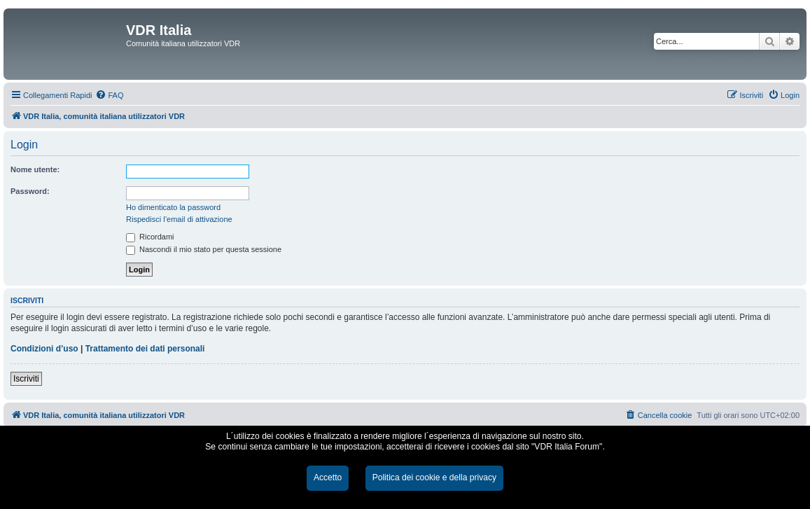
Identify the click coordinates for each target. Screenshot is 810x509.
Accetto (328, 477)
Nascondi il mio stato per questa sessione (203, 249)
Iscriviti (26, 379)
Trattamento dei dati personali (145, 349)
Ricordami (150, 236)
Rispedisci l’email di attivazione (179, 219)
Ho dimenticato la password (173, 207)
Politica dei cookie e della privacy (434, 477)
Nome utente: (35, 169)
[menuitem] (109, 95)
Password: (30, 191)
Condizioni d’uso (44, 349)
